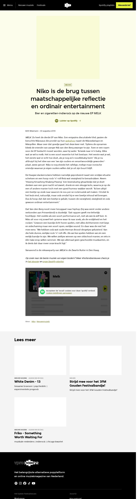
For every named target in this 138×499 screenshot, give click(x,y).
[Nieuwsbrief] (124, 5)
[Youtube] (33, 483)
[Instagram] (20, 483)
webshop (70, 141)
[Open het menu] (8, 5)
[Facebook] (24, 483)
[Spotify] (16, 483)
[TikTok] (29, 483)
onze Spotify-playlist (53, 261)
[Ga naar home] (68, 5)
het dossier (33, 261)
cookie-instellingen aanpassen (59, 293)
